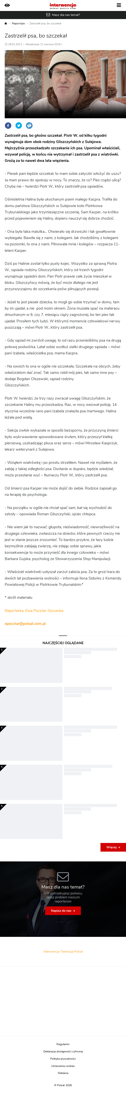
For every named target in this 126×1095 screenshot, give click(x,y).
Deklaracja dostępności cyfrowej (63, 1051)
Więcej (111, 847)
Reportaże (18, 23)
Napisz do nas (61, 910)
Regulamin (63, 1044)
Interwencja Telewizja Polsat (63, 951)
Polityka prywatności (63, 1058)
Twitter (18, 125)
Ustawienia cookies (63, 1066)
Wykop (29, 125)
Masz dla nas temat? (66, 15)
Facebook (8, 125)
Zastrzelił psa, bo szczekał (45, 23)
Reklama (63, 1073)
